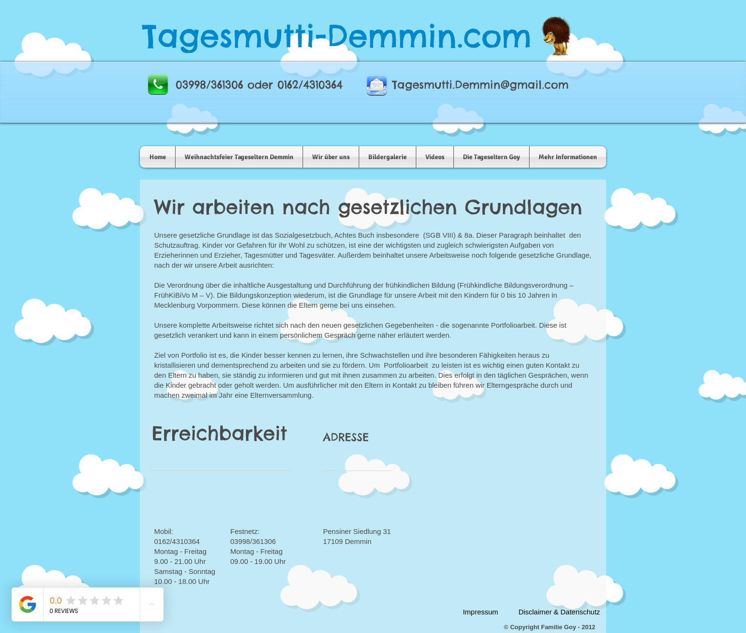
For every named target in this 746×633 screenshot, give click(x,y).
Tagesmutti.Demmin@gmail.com (480, 84)
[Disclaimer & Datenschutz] (559, 612)
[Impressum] (480, 612)
